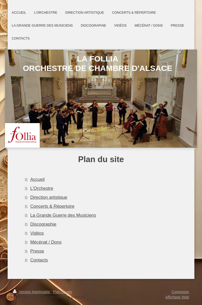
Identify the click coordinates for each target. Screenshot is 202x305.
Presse (37, 251)
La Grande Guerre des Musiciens (63, 215)
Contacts (39, 260)
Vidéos (37, 233)
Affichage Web (177, 297)
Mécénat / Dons (46, 242)
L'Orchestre (41, 188)
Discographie (43, 224)
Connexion (180, 292)
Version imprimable (32, 292)
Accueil (37, 179)
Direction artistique (48, 197)
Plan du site (62, 292)
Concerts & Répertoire (52, 206)
